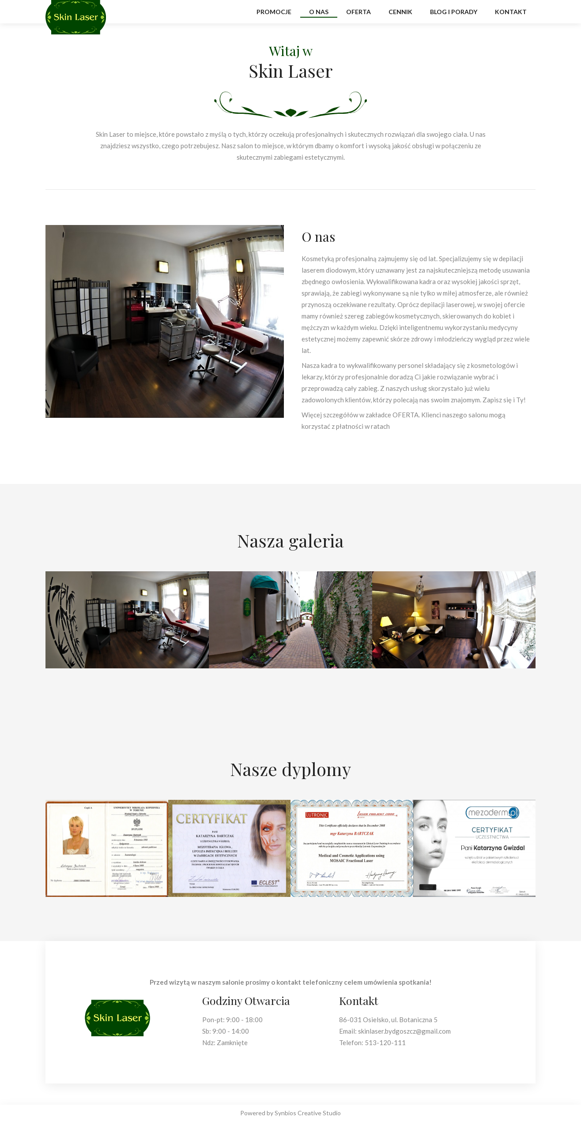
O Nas (318, 11)
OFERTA (405, 415)
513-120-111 (385, 1042)
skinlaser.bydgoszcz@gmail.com (404, 1031)
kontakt (511, 11)
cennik (400, 11)
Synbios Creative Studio (308, 1113)
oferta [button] (358, 11)
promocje (274, 11)
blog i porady (453, 11)
